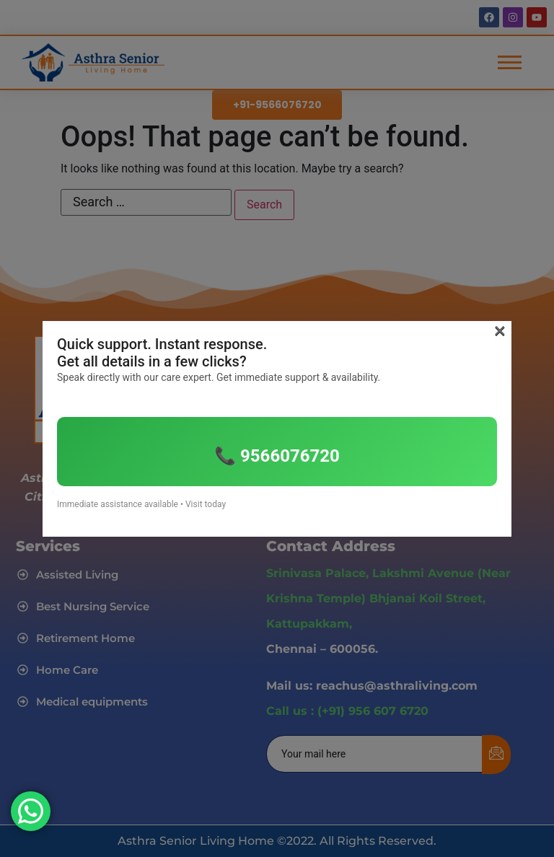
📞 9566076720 (277, 456)
